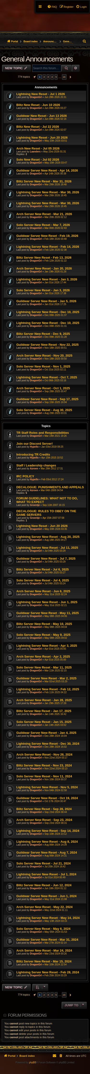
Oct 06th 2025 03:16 (55, 380)
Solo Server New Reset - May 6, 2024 (43, 929)
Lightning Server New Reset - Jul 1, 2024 (46, 874)
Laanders (35, 151)
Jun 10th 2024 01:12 (55, 888)
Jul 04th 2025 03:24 (55, 583)
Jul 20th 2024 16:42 (55, 866)
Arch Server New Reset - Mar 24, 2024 (44, 950)
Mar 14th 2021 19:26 (55, 436)
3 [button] (48, 76)
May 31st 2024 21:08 (55, 899)
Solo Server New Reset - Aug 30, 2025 (44, 410)
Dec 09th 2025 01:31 (55, 326)
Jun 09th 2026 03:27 (55, 108)
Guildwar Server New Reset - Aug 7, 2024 (46, 852)
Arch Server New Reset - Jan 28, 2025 (44, 700)
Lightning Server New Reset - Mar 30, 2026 (47, 192)
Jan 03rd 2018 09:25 (52, 446)
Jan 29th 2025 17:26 (55, 703)
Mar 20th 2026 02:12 (55, 217)
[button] (33, 77)
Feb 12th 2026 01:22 (55, 260)
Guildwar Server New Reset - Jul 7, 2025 (45, 558)
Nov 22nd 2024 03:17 (55, 757)
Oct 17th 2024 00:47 (55, 801)
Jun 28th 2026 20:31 (55, 97)
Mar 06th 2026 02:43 (55, 228)
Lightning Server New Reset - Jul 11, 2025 (47, 547)
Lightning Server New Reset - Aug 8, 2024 (47, 841)
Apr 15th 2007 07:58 (53, 518)
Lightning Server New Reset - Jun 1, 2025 (46, 602)
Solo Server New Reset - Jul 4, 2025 (42, 580)
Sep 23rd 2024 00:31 (55, 823)
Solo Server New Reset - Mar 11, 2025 (44, 667)
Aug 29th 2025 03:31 (55, 413)
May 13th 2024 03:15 (55, 921)
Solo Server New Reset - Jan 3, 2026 (43, 290)
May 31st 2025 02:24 (55, 594)
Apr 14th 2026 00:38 (55, 173)
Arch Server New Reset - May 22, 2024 (44, 907)
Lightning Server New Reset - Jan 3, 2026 (46, 279)
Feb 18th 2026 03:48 (55, 239)
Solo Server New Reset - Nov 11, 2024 (44, 776)
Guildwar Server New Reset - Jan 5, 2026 (46, 301)
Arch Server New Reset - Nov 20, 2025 (44, 355)
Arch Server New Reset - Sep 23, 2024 (44, 820)
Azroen (34, 468)
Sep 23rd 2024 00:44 (55, 812)
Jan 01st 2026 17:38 (55, 293)
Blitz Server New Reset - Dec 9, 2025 (43, 334)
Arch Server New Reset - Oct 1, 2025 (43, 388)
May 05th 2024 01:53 (55, 932)
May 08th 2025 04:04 (55, 627)
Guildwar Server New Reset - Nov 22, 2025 (47, 344)
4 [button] (52, 76)
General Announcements (37, 59)
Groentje (35, 505)
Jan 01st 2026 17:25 (55, 304)
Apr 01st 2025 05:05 (55, 648)
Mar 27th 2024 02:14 (55, 942)
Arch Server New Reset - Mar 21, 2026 (44, 214)
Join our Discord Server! (34, 443)
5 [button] (56, 76)
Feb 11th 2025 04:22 (55, 692)
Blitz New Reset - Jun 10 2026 (38, 105)
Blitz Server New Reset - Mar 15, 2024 (44, 961)
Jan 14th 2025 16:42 (55, 714)
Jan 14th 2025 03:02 (55, 725)
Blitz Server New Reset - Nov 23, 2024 (44, 765)
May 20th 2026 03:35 (55, 529)
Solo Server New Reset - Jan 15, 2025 (44, 722)
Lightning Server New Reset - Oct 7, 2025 (46, 377)
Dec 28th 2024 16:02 (55, 746)
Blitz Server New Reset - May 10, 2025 (44, 624)
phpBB (32, 1062)
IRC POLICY (25, 476)
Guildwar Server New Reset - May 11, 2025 (47, 613)
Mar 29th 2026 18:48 (55, 184)
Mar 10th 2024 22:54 (55, 964)
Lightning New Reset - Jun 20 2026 (42, 137)
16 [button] (64, 76)
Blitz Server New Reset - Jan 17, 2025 (43, 711)
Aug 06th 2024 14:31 (55, 855)
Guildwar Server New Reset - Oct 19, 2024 (47, 798)
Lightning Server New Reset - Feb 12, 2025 (47, 689)
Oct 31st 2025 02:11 (55, 369)
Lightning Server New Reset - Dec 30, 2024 (47, 743)
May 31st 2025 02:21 (55, 605)
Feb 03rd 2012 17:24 (52, 479)
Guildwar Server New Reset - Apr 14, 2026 (47, 170)
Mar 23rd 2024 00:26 (55, 953)
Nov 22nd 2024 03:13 (55, 768)
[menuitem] (81, 7)
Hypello (34, 446)
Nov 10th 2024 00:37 (55, 779)
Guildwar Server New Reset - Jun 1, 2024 (46, 896)
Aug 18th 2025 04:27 (55, 540)
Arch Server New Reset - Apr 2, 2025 (43, 656)
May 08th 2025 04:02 (55, 638)
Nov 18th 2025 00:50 (55, 358)
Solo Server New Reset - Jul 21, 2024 (43, 863)
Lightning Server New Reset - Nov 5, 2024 (47, 787)
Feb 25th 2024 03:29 (55, 975)
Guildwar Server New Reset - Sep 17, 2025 (47, 399)
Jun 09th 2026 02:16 (55, 119)
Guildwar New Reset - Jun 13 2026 (41, 116)
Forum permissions (27, 1015)
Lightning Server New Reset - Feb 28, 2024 (47, 972)
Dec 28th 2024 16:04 (55, 736)
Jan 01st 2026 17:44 (55, 282)
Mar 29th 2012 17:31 (52, 468)
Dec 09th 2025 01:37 (55, 315)
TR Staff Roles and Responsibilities (42, 433)
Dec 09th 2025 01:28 (55, 337)
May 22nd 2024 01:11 (56, 910)
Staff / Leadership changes (36, 465)
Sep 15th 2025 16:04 (55, 402)
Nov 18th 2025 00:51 (55, 347)
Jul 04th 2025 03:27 (55, 572)
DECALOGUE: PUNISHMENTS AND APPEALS (50, 487)
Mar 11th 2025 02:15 (55, 670)
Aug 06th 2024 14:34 (55, 844)
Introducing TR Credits (33, 454)
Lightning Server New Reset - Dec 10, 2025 (47, 312)
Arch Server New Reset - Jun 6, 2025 (43, 591)
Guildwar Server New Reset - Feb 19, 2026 (47, 236)
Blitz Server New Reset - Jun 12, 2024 (44, 885)
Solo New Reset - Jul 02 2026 (37, 159)
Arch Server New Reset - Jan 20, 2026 (44, 268)
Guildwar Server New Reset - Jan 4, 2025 (46, 733)
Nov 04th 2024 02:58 (55, 790)
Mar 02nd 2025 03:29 (55, 681)
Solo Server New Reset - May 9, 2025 (43, 635)
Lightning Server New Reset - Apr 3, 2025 (46, 645)
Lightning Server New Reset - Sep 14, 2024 (47, 831)
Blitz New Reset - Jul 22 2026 (37, 126)
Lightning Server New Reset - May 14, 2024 (48, 918)
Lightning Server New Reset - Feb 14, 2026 (47, 246)
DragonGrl (36, 97)
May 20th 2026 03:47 (55, 162)
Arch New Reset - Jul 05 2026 (38, 148)
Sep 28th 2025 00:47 (55, 391)
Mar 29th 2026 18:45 (55, 195)
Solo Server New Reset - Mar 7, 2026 (43, 225)
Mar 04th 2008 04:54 (52, 490)
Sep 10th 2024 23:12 (55, 834)
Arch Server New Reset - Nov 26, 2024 (44, 754)
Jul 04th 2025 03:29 (55, 550)
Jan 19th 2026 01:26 (55, 271)
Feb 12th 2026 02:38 (55, 249)
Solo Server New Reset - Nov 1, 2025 (43, 366)
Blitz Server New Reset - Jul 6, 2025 (42, 569)
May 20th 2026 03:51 (55, 140)
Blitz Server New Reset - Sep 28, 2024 (44, 809)
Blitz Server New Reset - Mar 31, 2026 (44, 181)
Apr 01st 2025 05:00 (55, 659)
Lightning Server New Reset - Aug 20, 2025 (47, 537)
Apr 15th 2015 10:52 (52, 457)
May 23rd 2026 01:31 (54, 151)
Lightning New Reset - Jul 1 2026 (40, 94)
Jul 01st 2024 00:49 (54, 877)
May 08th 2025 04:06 (55, 616)
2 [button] (44, 76)
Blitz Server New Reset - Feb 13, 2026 (44, 257)
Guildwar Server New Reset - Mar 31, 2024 (47, 939)
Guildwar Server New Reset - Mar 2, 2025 (46, 678)
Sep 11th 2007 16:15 (53, 505)
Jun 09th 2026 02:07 (55, 129)
